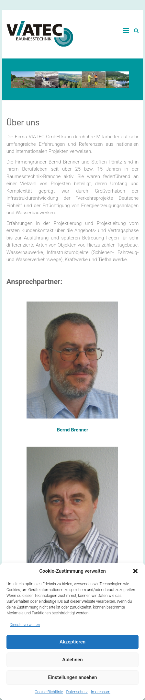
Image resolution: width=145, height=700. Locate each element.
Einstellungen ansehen (72, 677)
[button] (135, 571)
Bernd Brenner (72, 430)
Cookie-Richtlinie (49, 692)
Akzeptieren (72, 642)
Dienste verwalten (25, 624)
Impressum (100, 692)
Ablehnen (72, 660)
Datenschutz (77, 692)
